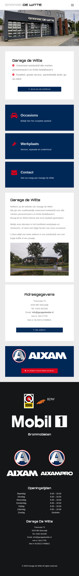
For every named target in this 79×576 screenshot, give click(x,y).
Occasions (29, 115)
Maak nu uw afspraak (39, 89)
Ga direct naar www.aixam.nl (39, 371)
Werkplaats (30, 144)
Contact (27, 172)
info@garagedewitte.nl (43, 312)
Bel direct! (39, 330)
